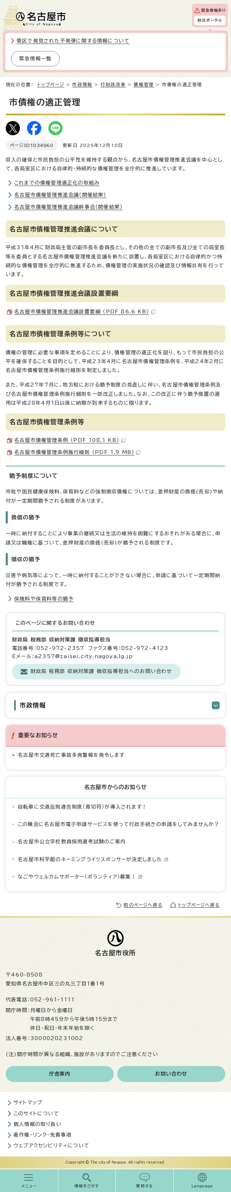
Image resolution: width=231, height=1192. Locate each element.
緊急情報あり (213, 10)
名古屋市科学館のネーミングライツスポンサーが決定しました (93, 859)
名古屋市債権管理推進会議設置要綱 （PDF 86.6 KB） (84, 311)
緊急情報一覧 (35, 58)
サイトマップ (28, 1102)
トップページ (50, 84)
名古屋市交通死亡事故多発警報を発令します (71, 755)
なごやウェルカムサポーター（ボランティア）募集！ (80, 876)
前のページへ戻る (143, 905)
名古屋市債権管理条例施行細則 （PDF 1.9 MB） (77, 452)
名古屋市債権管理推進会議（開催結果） (60, 194)
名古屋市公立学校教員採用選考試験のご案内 (72, 841)
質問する (144, 1186)
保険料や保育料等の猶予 (44, 598)
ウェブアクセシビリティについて (51, 1145)
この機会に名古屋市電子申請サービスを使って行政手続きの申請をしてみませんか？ (119, 824)
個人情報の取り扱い (37, 1124)
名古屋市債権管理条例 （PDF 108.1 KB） (69, 440)
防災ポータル (210, 20)
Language (202, 1186)
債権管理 (144, 84)
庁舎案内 (60, 1073)
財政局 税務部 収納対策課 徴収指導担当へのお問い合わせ (101, 671)
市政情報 (82, 84)
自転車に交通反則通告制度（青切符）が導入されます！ (82, 806)
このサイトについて (36, 1113)
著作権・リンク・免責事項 (42, 1134)
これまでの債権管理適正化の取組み (57, 182)
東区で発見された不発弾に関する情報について (73, 40)
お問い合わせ (171, 1073)
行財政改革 (113, 84)
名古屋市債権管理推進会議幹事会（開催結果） (68, 206)
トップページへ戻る (199, 905)
